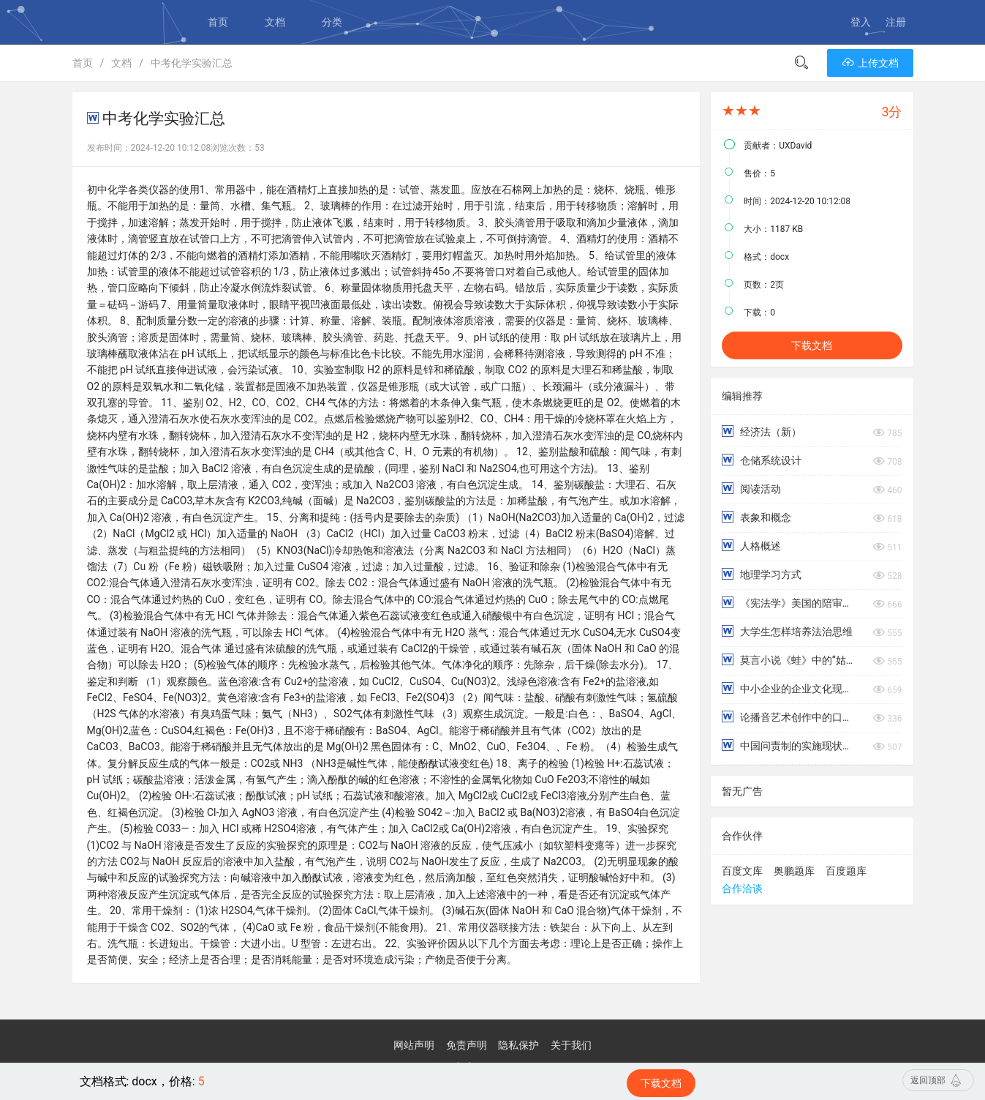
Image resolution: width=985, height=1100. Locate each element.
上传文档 (870, 63)
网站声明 (413, 1045)
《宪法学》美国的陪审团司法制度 (789, 602)
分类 (332, 22)
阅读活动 (751, 488)
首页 (218, 22)
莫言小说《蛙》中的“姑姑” (789, 660)
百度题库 (846, 871)
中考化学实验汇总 (192, 63)
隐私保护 (518, 1045)
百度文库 (742, 871)
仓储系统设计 (761, 460)
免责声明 (466, 1045)
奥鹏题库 (794, 871)
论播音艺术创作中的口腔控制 (789, 717)
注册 (896, 22)
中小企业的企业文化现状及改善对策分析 (789, 688)
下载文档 (811, 345)
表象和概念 (756, 517)
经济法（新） (761, 431)
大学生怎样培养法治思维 (787, 631)
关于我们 (571, 1045)
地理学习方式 (761, 574)
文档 (275, 22)
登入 (860, 22)
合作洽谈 (742, 888)
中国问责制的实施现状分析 (789, 745)
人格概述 (751, 545)
